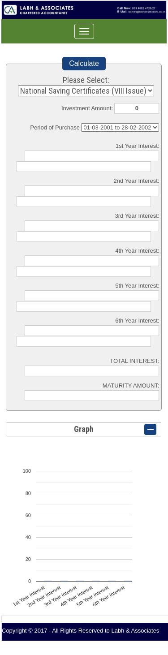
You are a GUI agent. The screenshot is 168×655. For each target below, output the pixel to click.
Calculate (84, 63)
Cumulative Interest (120, 127)
